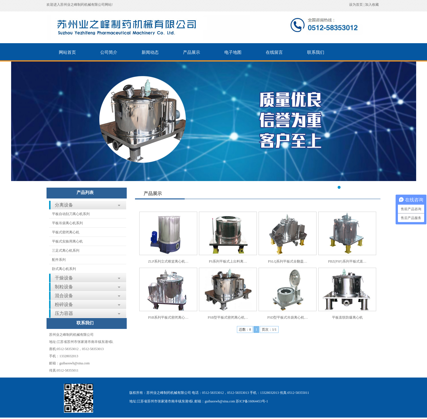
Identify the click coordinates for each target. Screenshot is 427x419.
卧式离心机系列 (64, 269)
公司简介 (108, 52)
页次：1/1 (269, 329)
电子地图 (232, 52)
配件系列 (59, 260)
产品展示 (191, 52)
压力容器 (64, 313)
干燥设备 (64, 277)
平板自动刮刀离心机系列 (71, 214)
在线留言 (274, 52)
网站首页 (67, 52)
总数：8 (245, 329)
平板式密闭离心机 (65, 232)
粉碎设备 (64, 304)
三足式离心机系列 (65, 251)
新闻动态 (150, 52)
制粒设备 (64, 286)
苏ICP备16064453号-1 (252, 401)
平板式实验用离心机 (67, 241)
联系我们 (315, 52)
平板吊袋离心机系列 (67, 223)
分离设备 (64, 204)
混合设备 (64, 295)
